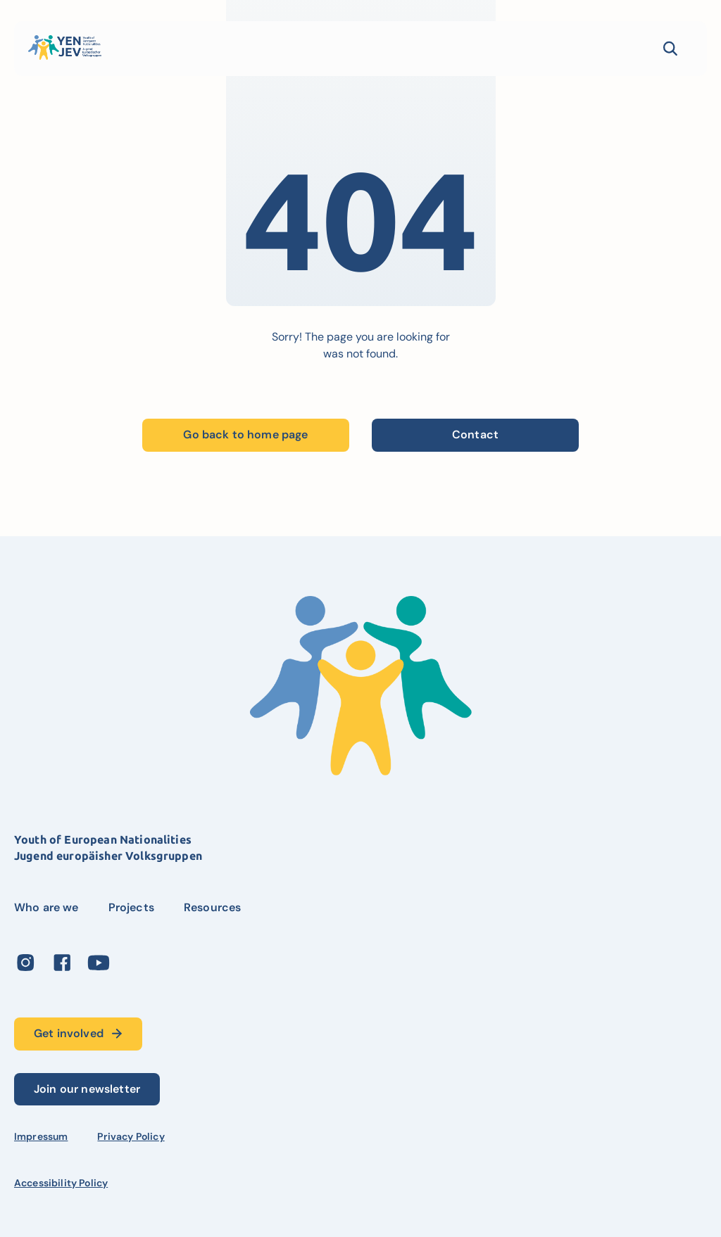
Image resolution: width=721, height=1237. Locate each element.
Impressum (41, 1136)
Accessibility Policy (61, 1182)
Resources (212, 907)
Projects (131, 907)
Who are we (46, 907)
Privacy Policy (130, 1136)
